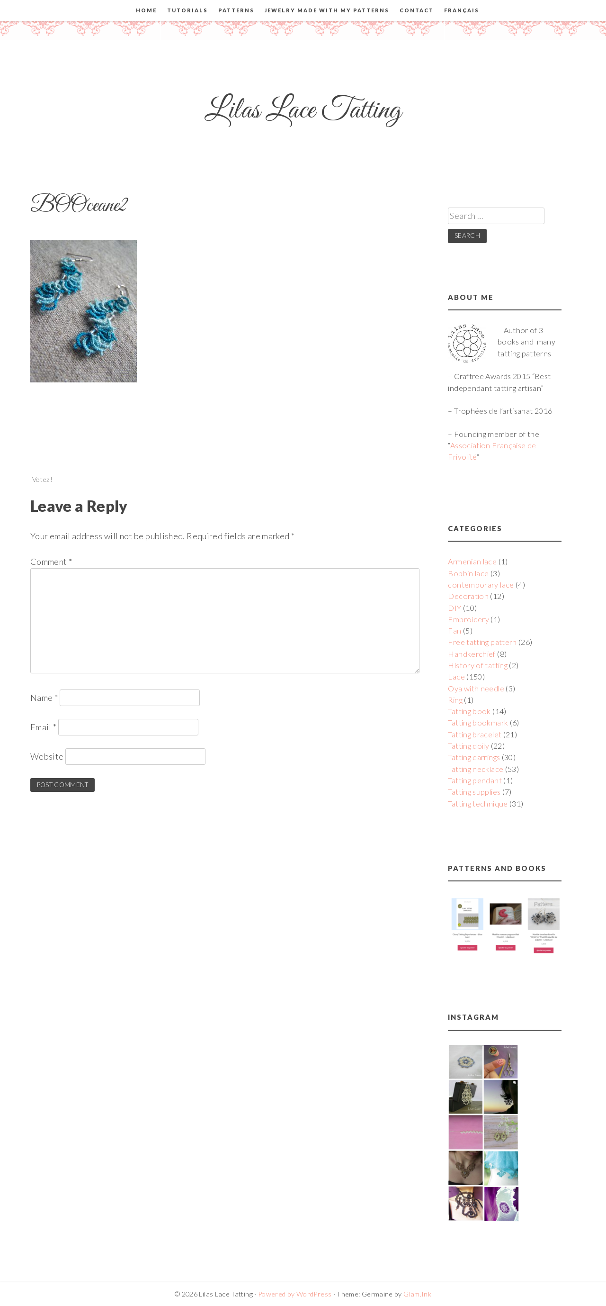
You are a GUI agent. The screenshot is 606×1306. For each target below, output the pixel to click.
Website (47, 756)
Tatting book (469, 711)
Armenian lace (472, 561)
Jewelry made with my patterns (327, 10)
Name (44, 697)
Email (43, 727)
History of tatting (477, 665)
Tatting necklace (475, 768)
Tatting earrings (474, 757)
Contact (417, 10)
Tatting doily (468, 745)
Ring (455, 699)
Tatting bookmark (478, 722)
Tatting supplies (474, 791)
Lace (456, 676)
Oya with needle (476, 688)
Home (146, 10)
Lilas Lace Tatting (303, 110)
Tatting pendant (474, 780)
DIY (454, 607)
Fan (454, 630)
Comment (51, 561)
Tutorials (187, 10)
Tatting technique (478, 803)
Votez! (42, 479)
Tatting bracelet (474, 734)
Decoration (468, 595)
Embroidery (468, 619)
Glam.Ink (417, 1294)
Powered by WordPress (294, 1294)
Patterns (236, 10)
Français (461, 10)
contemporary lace (481, 584)
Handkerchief (471, 653)
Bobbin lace (468, 573)
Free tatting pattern (482, 641)
